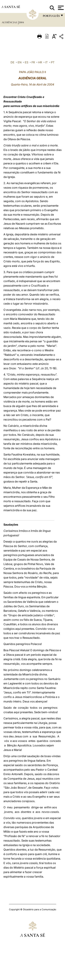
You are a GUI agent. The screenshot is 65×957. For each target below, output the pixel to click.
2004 (21, 22)
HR (40, 62)
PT (52, 62)
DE (12, 62)
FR (33, 62)
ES (26, 62)
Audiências (10, 22)
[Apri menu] (60, 8)
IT (46, 62)
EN (19, 62)
